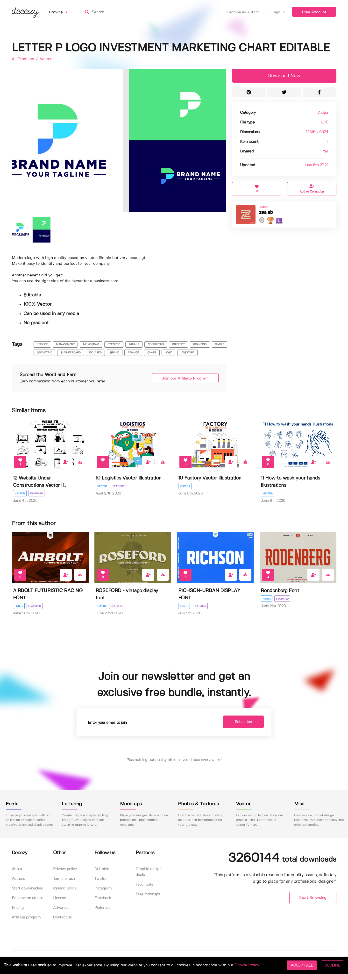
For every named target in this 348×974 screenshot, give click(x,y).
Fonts (19, 606)
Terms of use (64, 879)
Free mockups (148, 894)
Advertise (61, 908)
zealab (266, 212)
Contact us (62, 917)
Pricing (18, 908)
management (65, 344)
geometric (44, 352)
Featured (36, 493)
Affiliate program (26, 917)
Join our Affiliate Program (185, 378)
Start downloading (27, 888)
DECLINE (332, 965)
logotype (187, 352)
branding (199, 344)
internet (178, 344)
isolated (95, 352)
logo (168, 352)
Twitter (100, 879)
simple (219, 344)
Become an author (27, 898)
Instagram (103, 888)
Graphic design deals (149, 872)
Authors (18, 879)
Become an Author (246, 12)
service (42, 344)
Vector (46, 59)
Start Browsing (313, 898)
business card (70, 352)
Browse (62, 12)
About (17, 869)
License (59, 898)
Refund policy (65, 888)
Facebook (102, 898)
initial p (134, 344)
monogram (91, 344)
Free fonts (144, 884)
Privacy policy (65, 869)
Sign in (279, 12)
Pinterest (102, 908)
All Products (23, 59)
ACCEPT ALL (302, 965)
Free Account (314, 12)
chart (151, 352)
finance (133, 352)
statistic (114, 344)
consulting (156, 344)
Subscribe (243, 721)
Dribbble (101, 869)
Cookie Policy (246, 965)
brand (114, 352)
